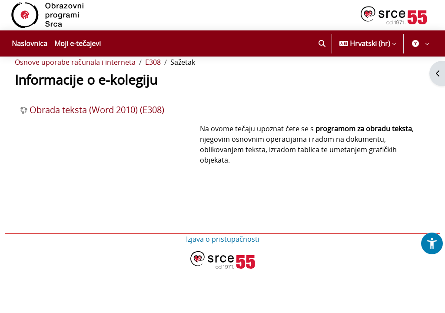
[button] (322, 43)
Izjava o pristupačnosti (222, 263)
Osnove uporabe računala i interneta (91, 86)
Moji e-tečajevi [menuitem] (77, 43)
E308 (169, 86)
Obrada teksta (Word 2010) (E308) (113, 134)
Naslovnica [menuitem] (29, 43)
